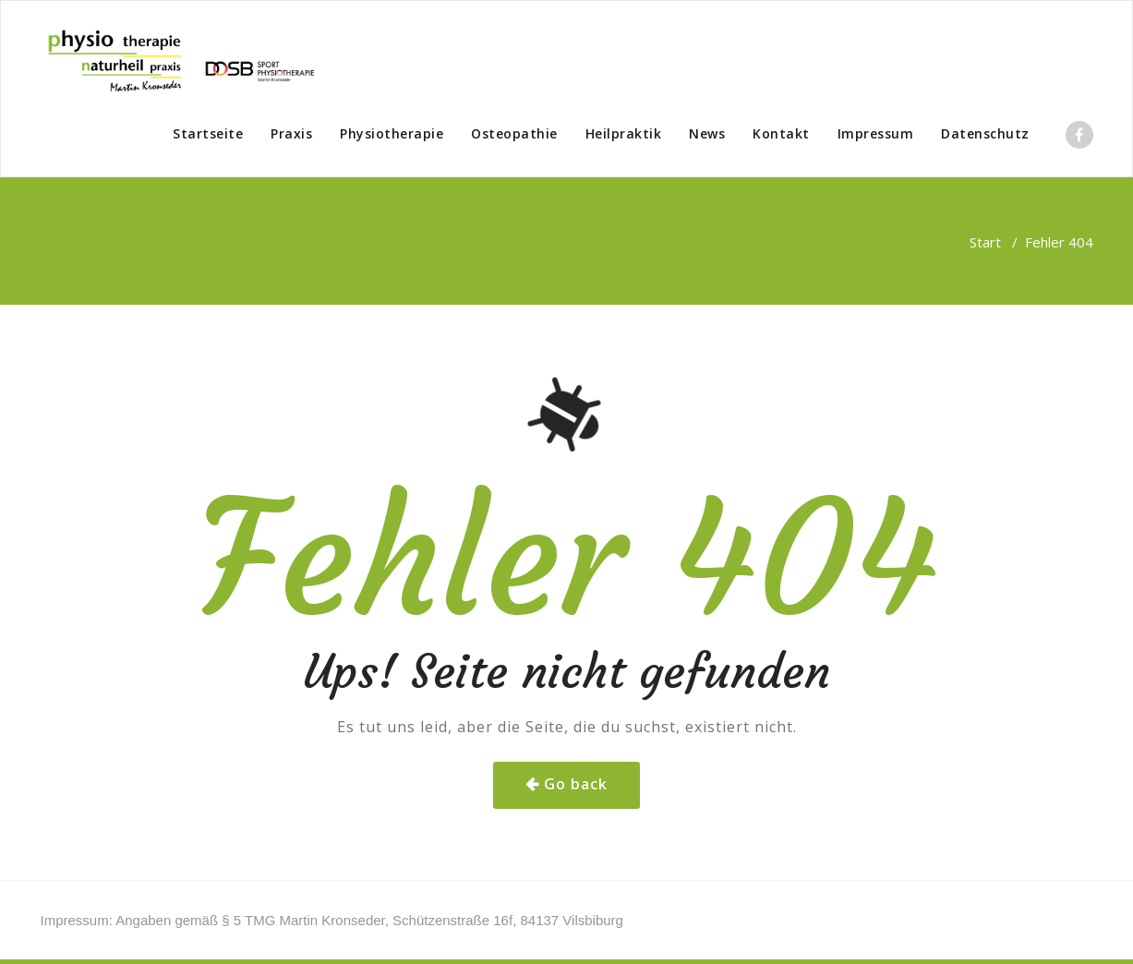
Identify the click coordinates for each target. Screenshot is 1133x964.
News (707, 133)
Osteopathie (514, 133)
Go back (576, 784)
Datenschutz (985, 133)
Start (985, 242)
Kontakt (781, 133)
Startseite (208, 133)
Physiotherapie (391, 133)
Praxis (291, 133)
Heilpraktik (623, 133)
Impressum (876, 133)
